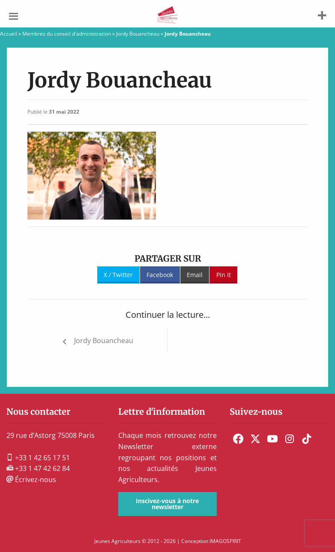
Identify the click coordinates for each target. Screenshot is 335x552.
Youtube (272, 438)
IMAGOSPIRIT (225, 541)
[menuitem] (238, 438)
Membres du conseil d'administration (66, 33)
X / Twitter (118, 275)
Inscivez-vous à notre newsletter (167, 504)
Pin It (223, 275)
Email (195, 275)
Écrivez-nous (31, 479)
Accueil (8, 33)
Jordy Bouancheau (137, 33)
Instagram (289, 438)
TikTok (306, 438)
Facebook (160, 275)
